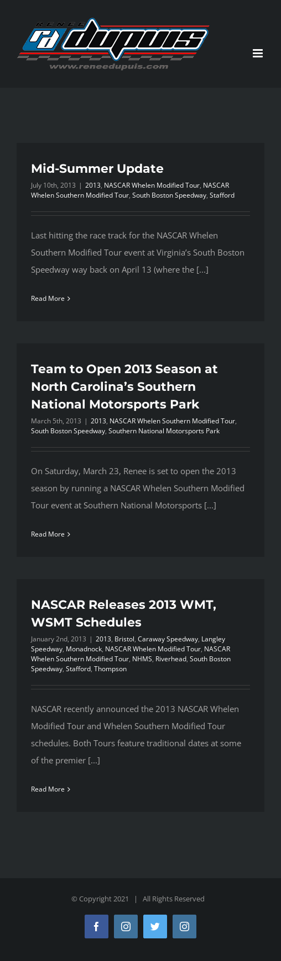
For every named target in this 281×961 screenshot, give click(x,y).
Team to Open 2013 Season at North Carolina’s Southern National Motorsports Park (124, 387)
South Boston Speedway (169, 195)
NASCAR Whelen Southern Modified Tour (172, 421)
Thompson (110, 668)
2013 (93, 185)
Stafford (222, 195)
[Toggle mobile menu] (258, 53)
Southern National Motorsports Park (164, 431)
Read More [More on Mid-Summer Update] (48, 298)
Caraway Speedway (168, 639)
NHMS (142, 658)
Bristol (124, 639)
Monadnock (84, 649)
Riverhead (170, 658)
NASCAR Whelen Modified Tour (152, 185)
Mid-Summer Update (97, 168)
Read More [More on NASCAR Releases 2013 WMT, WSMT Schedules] (48, 789)
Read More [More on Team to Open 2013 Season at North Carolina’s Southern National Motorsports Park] (48, 534)
